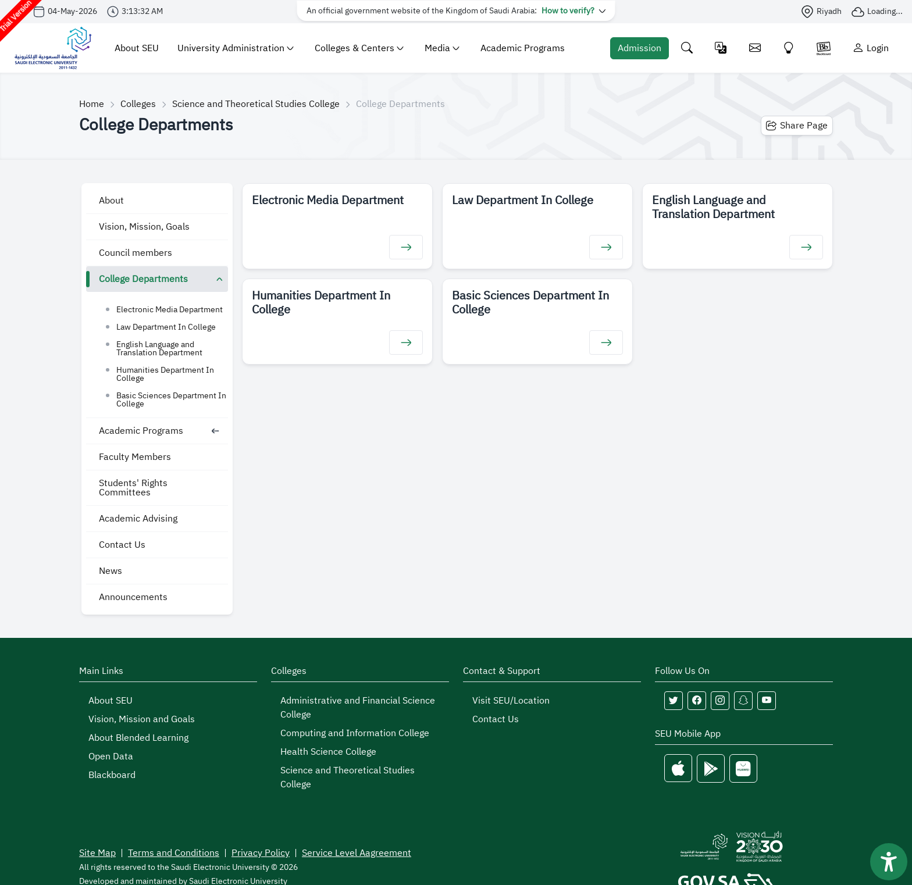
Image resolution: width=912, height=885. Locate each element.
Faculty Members (135, 457)
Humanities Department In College (165, 374)
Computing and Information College (354, 733)
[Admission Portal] (639, 48)
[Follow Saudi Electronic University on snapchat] (743, 700)
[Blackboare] (823, 48)
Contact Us (122, 545)
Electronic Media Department (169, 310)
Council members (135, 253)
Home (91, 104)
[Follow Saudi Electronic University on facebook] (696, 700)
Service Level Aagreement (356, 853)
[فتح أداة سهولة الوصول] (888, 861)
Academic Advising (138, 519)
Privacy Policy (260, 853)
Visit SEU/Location (511, 701)
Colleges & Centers (359, 48)
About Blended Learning (138, 738)
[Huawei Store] (743, 768)
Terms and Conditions (173, 853)
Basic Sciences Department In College (171, 400)
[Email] (755, 48)
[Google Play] (711, 768)
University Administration (235, 48)
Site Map (97, 853)
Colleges (138, 104)
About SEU (137, 48)
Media (442, 48)
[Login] (870, 48)
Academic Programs (522, 48)
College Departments (143, 279)
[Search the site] (687, 48)
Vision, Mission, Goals (144, 227)
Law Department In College (166, 327)
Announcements (133, 597)
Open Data (110, 756)
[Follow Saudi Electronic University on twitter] (673, 700)
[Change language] (721, 48)
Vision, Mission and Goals (141, 719)
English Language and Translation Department (159, 348)
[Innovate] (789, 48)
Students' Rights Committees (133, 487)
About (111, 201)
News (110, 571)
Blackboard (112, 775)
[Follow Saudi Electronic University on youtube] (766, 700)
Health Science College (328, 752)
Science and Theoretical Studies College (256, 104)
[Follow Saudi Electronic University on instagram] (720, 700)
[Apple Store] (678, 768)
